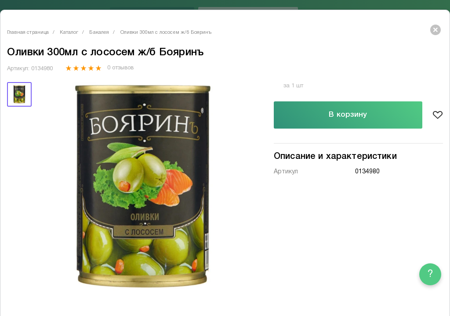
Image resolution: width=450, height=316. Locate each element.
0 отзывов (120, 68)
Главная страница (28, 32)
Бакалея (99, 32)
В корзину (348, 114)
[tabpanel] (142, 186)
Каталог (69, 32)
